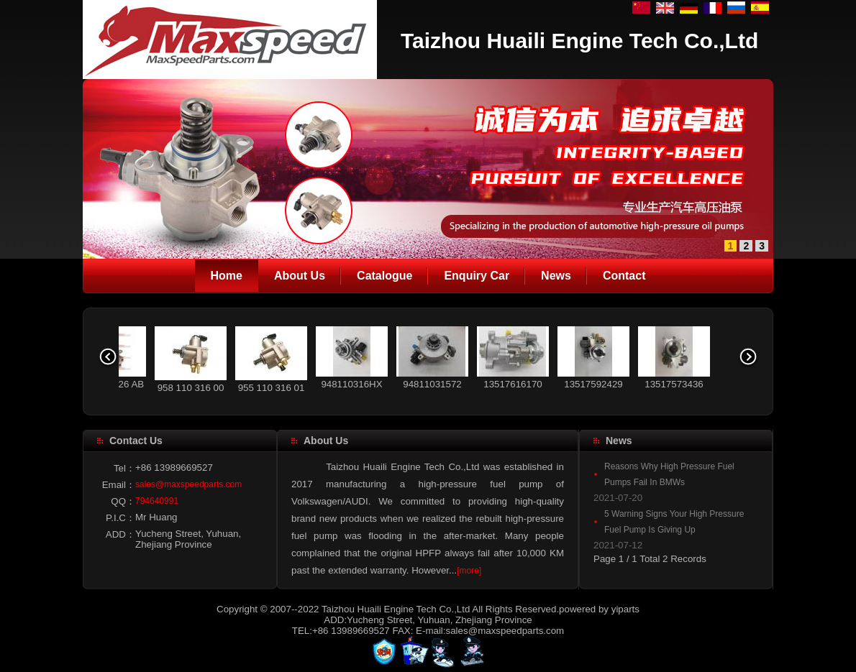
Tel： (124, 468)
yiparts (625, 609)
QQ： (123, 501)
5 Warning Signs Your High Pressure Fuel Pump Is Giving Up (674, 522)
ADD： (120, 534)
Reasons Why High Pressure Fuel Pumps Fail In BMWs (669, 474)
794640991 (156, 501)
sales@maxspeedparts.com (188, 484)
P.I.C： (120, 517)
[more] (469, 571)
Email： (118, 484)
